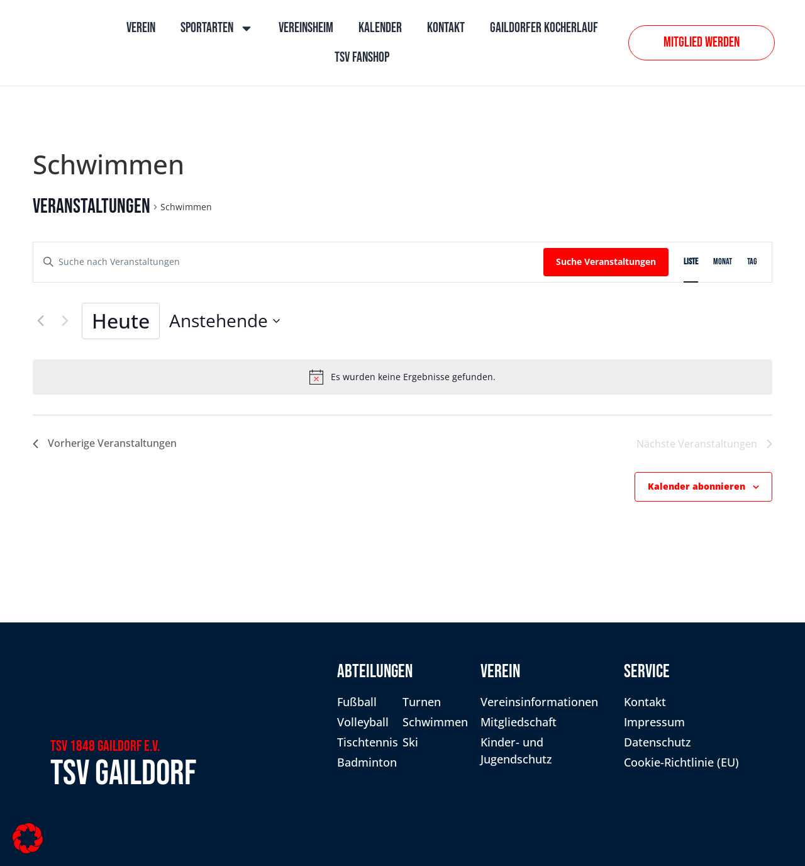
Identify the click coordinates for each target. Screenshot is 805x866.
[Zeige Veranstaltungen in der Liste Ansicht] (691, 262)
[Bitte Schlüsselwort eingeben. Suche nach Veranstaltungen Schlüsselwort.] (288, 262)
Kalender (380, 28)
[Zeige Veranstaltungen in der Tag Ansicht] (752, 262)
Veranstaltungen (91, 206)
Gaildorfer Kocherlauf (544, 28)
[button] (27, 838)
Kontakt (446, 28)
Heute (121, 320)
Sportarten (216, 28)
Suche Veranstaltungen (606, 261)
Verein (140, 28)
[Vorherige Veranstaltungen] (40, 321)
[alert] (402, 377)
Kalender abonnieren (696, 486)
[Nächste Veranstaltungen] (64, 321)
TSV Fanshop (362, 57)
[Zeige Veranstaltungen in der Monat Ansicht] (722, 262)
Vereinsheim (306, 28)
